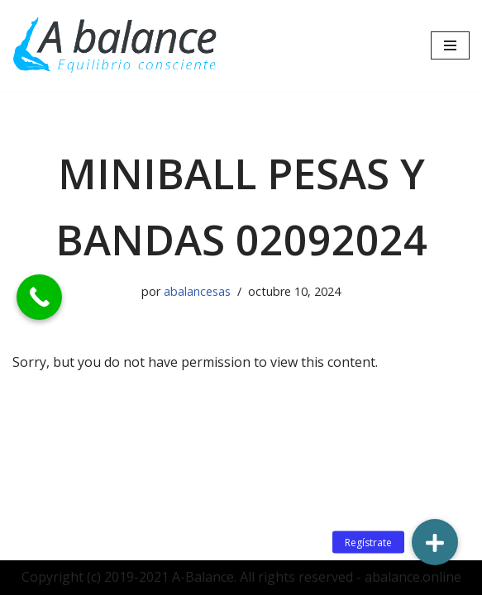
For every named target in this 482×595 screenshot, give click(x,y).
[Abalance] (115, 45)
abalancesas (197, 291)
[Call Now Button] (39, 297)
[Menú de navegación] (450, 45)
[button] (435, 542)
